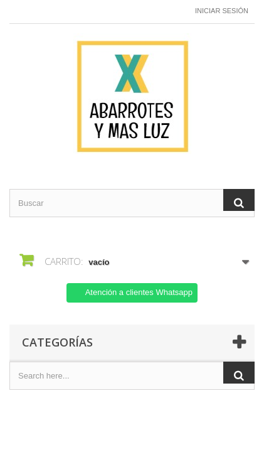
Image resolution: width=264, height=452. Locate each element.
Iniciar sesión (221, 10)
